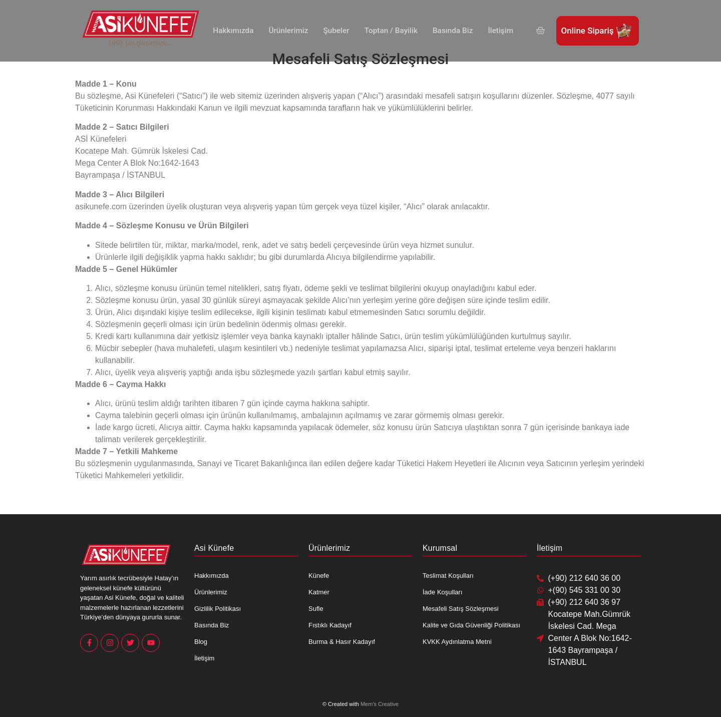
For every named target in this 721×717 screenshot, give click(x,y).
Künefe (318, 575)
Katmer (318, 592)
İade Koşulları (443, 592)
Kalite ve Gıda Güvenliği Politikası (471, 625)
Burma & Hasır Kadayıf (341, 641)
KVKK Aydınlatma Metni (457, 641)
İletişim (498, 30)
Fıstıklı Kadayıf (329, 625)
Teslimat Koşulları (448, 575)
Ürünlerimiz (289, 30)
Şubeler (336, 30)
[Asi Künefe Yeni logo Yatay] (140, 24)
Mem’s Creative (379, 704)
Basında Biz (451, 30)
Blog (200, 641)
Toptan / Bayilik (391, 30)
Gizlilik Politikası (217, 608)
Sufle (315, 608)
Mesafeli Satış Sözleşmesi (461, 608)
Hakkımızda (235, 30)
